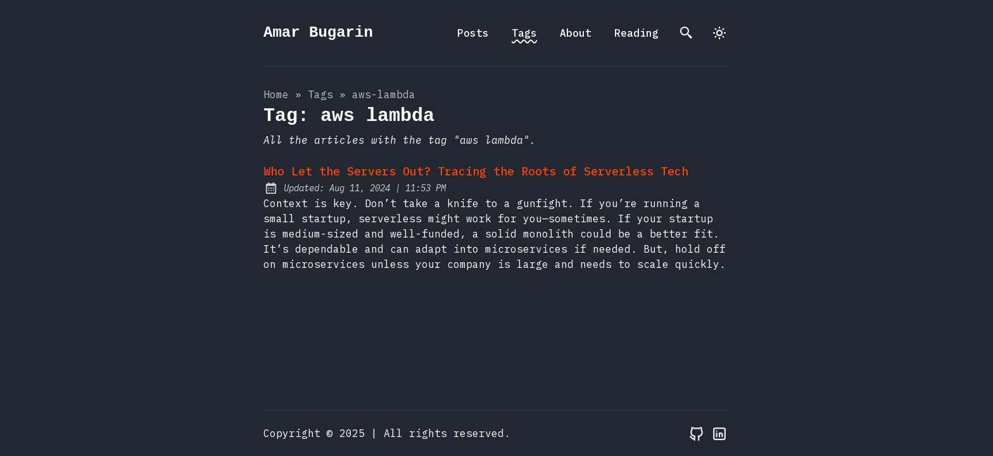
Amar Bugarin (318, 32)
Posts (473, 33)
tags (320, 94)
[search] (686, 33)
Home (276, 94)
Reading (636, 33)
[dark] (719, 33)
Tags (524, 33)
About (575, 33)
